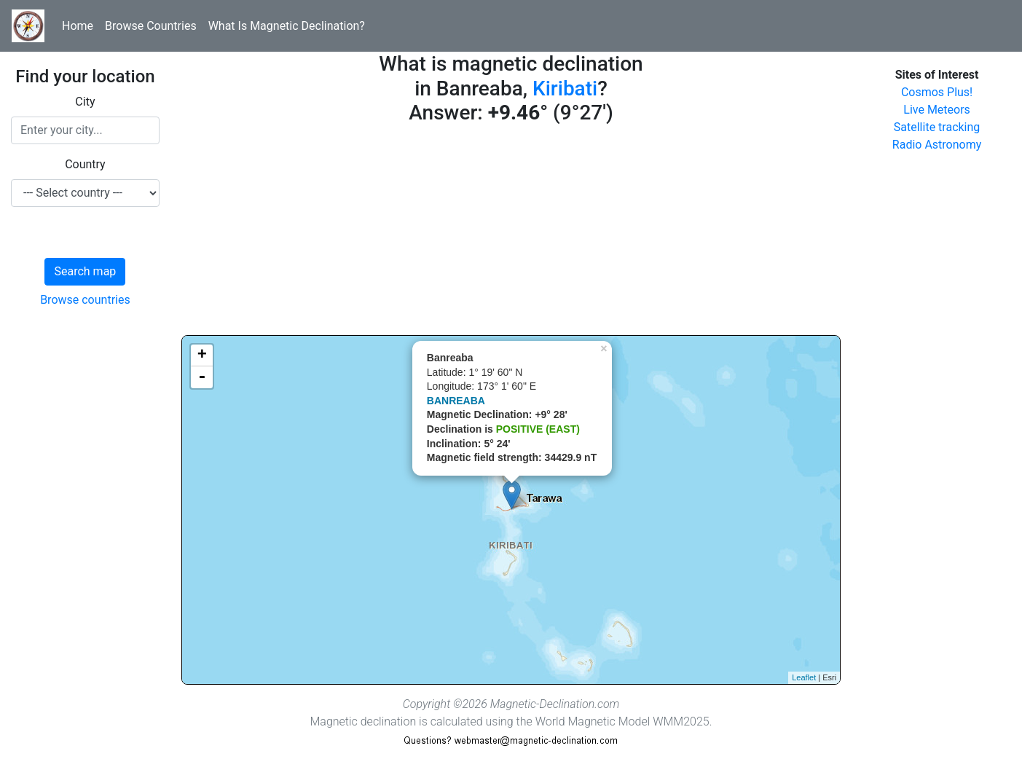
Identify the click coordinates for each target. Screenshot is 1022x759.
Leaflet (804, 677)
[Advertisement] (511, 233)
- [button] (202, 377)
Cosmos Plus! (936, 92)
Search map (85, 271)
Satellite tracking (937, 127)
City (85, 102)
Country (85, 164)
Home (77, 26)
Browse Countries (151, 26)
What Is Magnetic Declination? (286, 26)
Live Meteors (936, 110)
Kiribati (564, 88)
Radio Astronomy (936, 145)
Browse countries (85, 300)
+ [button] (202, 355)
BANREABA (456, 400)
